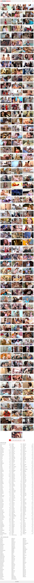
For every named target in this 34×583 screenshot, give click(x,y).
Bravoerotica (2, 556)
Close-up (5, 509)
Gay (17, 472)
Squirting (28, 502)
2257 (16, 581)
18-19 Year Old (5, 444)
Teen (28, 515)
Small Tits (28, 494)
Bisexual (5, 478)
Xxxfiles (24, 570)
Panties (28, 448)
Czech (5, 521)
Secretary (28, 481)
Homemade (17, 490)
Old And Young (17, 534)
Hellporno (2, 576)
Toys (28, 521)
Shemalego (14, 576)
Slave (28, 491)
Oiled (17, 532)
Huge (17, 493)
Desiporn (2, 562)
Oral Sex (28, 444)
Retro (28, 472)
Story (28, 505)
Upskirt (28, 525)
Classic (5, 507)
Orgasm (28, 445)
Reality (28, 470)
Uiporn (24, 546)
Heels (17, 488)
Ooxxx (13, 555)
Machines (17, 512)
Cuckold (5, 518)
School (28, 478)
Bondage (5, 483)
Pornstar (28, 461)
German (17, 473)
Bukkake (5, 493)
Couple (5, 514)
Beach (5, 469)
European (17, 447)
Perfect (28, 454)
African (5, 447)
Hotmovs (13, 538)
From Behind (17, 466)
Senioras (13, 570)
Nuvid (13, 552)
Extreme (17, 448)
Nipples (17, 526)
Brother (5, 490)
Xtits (24, 568)
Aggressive (5, 448)
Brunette (5, 491)
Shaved (28, 484)
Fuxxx (1, 568)
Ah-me (1, 543)
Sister (28, 488)
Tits (28, 519)
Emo (17, 445)
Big (5, 472)
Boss (5, 484)
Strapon (28, 506)
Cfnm (5, 502)
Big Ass (5, 473)
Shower (28, 487)
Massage (17, 514)
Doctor (5, 528)
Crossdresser (5, 517)
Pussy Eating (28, 469)
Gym (17, 482)
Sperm (28, 500)
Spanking (28, 499)
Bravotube (2, 558)
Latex (17, 506)
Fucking (17, 467)
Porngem (13, 558)
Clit (5, 508)
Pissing (28, 458)
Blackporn (2, 555)
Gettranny (2, 569)
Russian (28, 477)
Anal (5, 453)
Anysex (1, 549)
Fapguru (2, 564)
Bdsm (5, 467)
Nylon (17, 530)
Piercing (28, 457)
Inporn (13, 540)
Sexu (13, 574)
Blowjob (5, 482)
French (17, 465)
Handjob (17, 484)
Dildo (5, 527)
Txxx (24, 545)
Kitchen (17, 503)
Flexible (17, 461)
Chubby (5, 506)
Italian (17, 499)
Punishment (28, 466)
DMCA (18, 581)
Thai (28, 517)
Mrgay (13, 550)
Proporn (13, 568)
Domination (5, 532)
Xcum (24, 561)
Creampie (5, 515)
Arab (5, 457)
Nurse (17, 528)
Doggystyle (5, 530)
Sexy (28, 483)
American (5, 452)
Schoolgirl (28, 479)
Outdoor (28, 447)
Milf (17, 519)
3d (5, 445)
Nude (17, 527)
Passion (28, 453)
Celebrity (5, 501)
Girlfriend (17, 475)
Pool (28, 460)
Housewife (17, 491)
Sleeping (28, 493)
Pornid (13, 561)
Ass (5, 459)
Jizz (17, 501)
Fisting (17, 459)
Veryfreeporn (25, 549)
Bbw (5, 466)
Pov (28, 463)
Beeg (1, 552)
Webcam (28, 530)
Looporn (13, 545)
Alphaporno (2, 544)
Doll (5, 531)
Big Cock (5, 475)
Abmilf (1, 540)
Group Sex (17, 481)
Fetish (17, 454)
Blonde (5, 481)
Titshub (24, 538)
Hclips (1, 570)
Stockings (28, 503)
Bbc (5, 465)
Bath (5, 464)
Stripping (28, 507)
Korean (17, 505)
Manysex (13, 546)
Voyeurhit (24, 555)
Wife (28, 531)
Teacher (28, 514)
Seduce (28, 482)
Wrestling (28, 532)
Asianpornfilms (2, 550)
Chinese (5, 505)
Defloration (5, 526)
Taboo (28, 512)
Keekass (13, 543)
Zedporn (24, 576)
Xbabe (24, 558)
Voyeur (28, 528)
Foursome (17, 464)
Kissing (17, 502)
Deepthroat (5, 525)
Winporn (24, 557)
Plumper (28, 459)
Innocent (17, 495)
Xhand (24, 563)
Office (17, 531)
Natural (17, 525)
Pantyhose (28, 451)
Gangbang (17, 470)
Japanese (17, 500)
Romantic (28, 475)
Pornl (13, 562)
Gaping (17, 471)
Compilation (5, 512)
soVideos (5, 1)
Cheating (5, 503)
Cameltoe (5, 496)
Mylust (13, 551)
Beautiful (5, 470)
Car (5, 497)
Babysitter (5, 463)
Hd (17, 487)
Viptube (24, 551)
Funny (17, 469)
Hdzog (1, 575)
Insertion (17, 496)
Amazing (5, 451)
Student (28, 508)
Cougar (5, 513)
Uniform (28, 524)
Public (28, 465)
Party (28, 452)
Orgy (28, 446)
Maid (17, 513)
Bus (5, 494)
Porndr (13, 557)
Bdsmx (1, 551)
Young (28, 533)
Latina (17, 507)
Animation (5, 454)
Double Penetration (5, 533)
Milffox (13, 549)
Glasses (17, 477)
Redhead (28, 471)
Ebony (17, 444)
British (5, 489)
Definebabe (2, 561)
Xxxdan (24, 569)
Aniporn (1, 546)
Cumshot (5, 519)
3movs (1, 538)
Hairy (17, 483)
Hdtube (1, 574)
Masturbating (17, 515)
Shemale (28, 485)
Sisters (28, 489)
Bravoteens (2, 557)
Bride (5, 488)
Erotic (17, 446)
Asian (5, 458)
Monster (17, 524)
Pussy (28, 467)
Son (28, 497)
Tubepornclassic (25, 543)
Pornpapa (13, 564)
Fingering (17, 457)
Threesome (28, 518)
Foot (17, 463)
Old (17, 533)
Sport (28, 501)
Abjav (1, 539)
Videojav (24, 550)
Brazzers (5, 487)
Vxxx (24, 556)
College (5, 511)
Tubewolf (24, 544)
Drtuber (1, 563)
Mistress (17, 521)
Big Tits (5, 476)
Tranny (24, 539)
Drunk (5, 534)
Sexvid (13, 575)
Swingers (28, 511)
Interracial (17, 497)
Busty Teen (5, 495)
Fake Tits (17, 451)
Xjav (24, 564)
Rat (12, 569)
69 (5, 446)
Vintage (28, 526)
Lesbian (17, 508)
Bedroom (5, 471)
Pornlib (13, 563)
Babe (5, 461)
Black (5, 479)
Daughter (5, 524)
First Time (17, 458)
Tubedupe (24, 540)
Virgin (28, 527)
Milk (17, 520)
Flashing (17, 460)
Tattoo (28, 513)
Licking (17, 509)
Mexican (17, 518)
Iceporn (13, 539)
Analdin (1, 545)
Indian (17, 494)
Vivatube (24, 552)
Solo (28, 496)
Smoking (28, 495)
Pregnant (28, 464)
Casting (5, 500)
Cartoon (5, 499)
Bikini (5, 477)
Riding (28, 473)
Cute (5, 520)
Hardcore (17, 485)
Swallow (28, 509)
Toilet (28, 520)
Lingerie (17, 511)
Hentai (17, 489)
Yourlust (24, 574)
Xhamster (24, 562)
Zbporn (24, 575)
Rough (28, 476)
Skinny (28, 490)
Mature (17, 517)
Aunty (5, 460)
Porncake (13, 556)
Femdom (17, 453)
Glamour (17, 476)
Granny (17, 479)
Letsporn (13, 544)
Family (17, 452)
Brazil (5, 485)
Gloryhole (17, 478)
